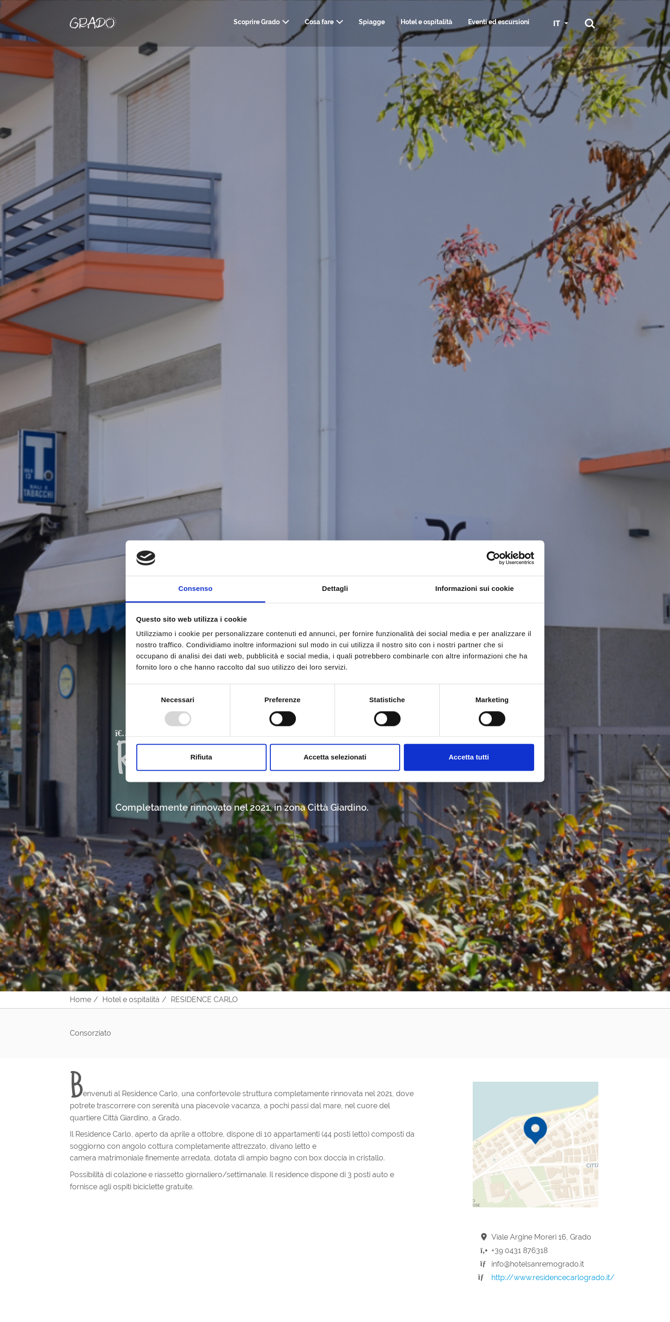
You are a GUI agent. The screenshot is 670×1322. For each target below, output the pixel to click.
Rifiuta (201, 757)
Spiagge (372, 22)
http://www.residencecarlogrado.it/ (553, 1277)
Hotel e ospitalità (426, 22)
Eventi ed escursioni (498, 22)
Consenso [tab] (195, 589)
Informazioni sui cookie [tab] (475, 589)
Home (80, 999)
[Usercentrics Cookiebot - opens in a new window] (493, 558)
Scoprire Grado (257, 22)
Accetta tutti (469, 757)
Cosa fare (319, 22)
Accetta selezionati (334, 757)
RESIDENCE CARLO (204, 999)
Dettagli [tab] (335, 589)
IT (557, 23)
